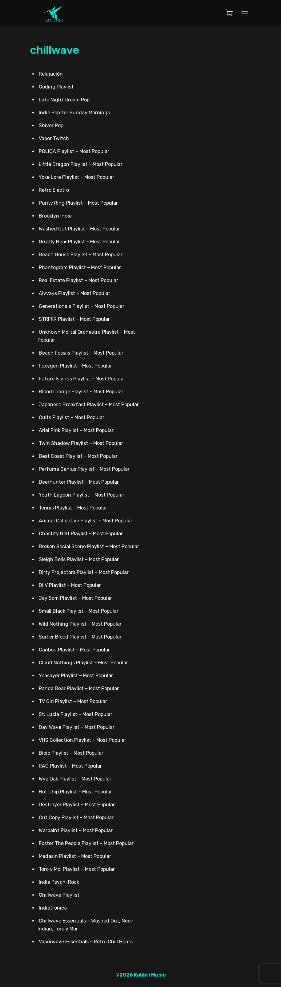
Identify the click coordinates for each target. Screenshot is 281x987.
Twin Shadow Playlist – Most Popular (81, 443)
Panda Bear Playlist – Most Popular (79, 688)
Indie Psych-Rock (59, 882)
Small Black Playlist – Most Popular (78, 611)
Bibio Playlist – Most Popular (71, 753)
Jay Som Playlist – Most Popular (75, 598)
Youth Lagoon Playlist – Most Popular (81, 495)
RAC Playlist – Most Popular (70, 766)
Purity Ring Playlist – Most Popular (78, 203)
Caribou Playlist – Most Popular (74, 650)
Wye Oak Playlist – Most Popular (75, 779)
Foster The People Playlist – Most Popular (86, 843)
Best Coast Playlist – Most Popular (78, 456)
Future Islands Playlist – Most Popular (82, 379)
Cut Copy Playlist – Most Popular (76, 817)
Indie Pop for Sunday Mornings (74, 113)
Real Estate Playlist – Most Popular (78, 280)
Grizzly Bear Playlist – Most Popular (79, 242)
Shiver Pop (51, 125)
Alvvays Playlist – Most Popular (74, 293)
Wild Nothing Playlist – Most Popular (80, 624)
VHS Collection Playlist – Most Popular (82, 740)
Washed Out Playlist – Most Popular (79, 229)
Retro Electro (54, 190)
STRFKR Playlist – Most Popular (74, 319)
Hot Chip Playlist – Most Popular (75, 792)
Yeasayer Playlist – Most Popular (76, 675)
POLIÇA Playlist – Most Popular (74, 151)
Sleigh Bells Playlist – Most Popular (79, 559)
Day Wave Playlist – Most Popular (76, 727)
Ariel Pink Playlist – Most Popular (76, 430)
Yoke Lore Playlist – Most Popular (76, 177)
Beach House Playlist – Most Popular (80, 255)
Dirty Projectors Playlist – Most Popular (84, 572)
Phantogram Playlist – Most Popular (80, 267)
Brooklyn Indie (55, 216)
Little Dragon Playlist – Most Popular (80, 164)
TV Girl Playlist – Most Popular (73, 701)
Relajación (51, 74)
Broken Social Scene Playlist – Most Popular (89, 546)
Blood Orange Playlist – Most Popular (81, 392)
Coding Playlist (56, 87)
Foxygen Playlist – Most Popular (75, 366)
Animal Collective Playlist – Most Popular (85, 521)
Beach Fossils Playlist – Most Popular (81, 353)
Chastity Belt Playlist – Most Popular (81, 534)
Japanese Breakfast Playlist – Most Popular (89, 404)
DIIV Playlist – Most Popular (70, 585)
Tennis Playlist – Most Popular (73, 508)
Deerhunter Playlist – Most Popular (79, 482)
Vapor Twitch (54, 138)
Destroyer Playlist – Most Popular (77, 805)
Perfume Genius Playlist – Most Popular (84, 469)
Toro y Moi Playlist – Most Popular (77, 869)
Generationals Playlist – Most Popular (81, 306)
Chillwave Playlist (59, 895)
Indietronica (53, 908)
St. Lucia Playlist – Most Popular (75, 714)
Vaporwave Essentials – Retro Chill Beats (86, 942)
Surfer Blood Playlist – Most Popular (80, 637)
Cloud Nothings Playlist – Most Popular (83, 663)
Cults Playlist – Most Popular (71, 417)
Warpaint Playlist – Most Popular (76, 830)
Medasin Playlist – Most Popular (75, 856)
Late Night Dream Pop (64, 100)
